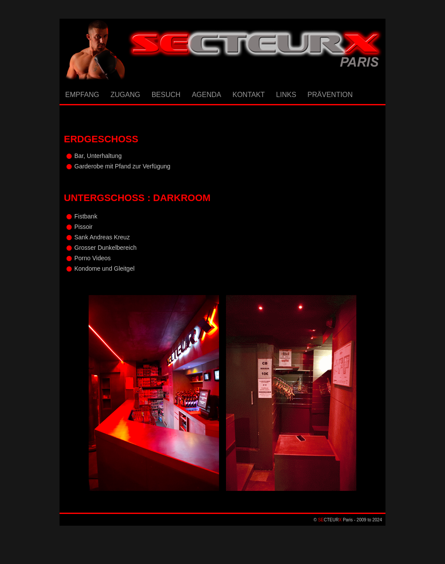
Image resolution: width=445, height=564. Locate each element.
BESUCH (166, 94)
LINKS (286, 94)
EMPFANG (82, 94)
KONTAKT (248, 94)
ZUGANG (125, 94)
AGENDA (206, 94)
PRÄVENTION (330, 94)
